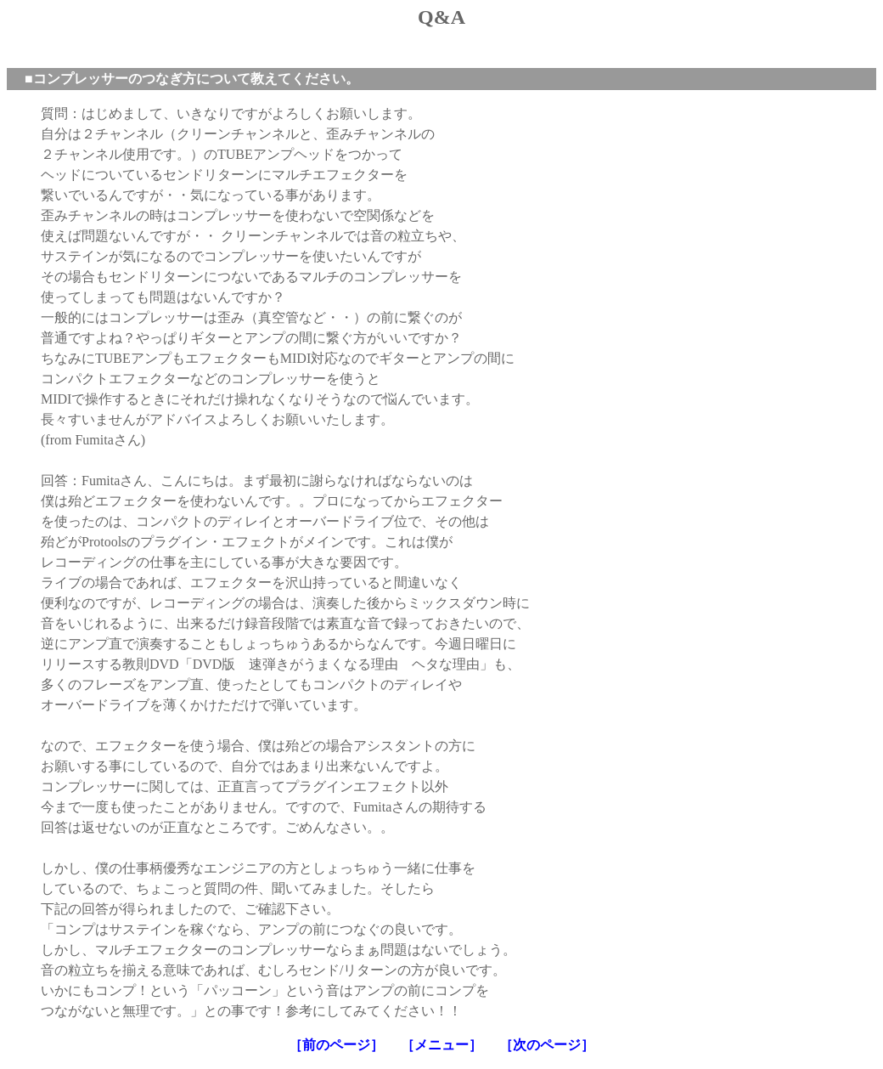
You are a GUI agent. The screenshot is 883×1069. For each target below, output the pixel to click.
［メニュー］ (441, 1045)
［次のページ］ (546, 1045)
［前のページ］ (336, 1045)
